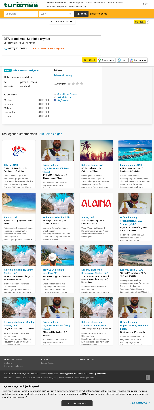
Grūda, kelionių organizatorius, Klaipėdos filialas (134, 325)
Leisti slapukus (77, 403)
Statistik (90, 374)
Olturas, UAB (11, 165)
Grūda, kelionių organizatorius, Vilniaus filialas (56, 168)
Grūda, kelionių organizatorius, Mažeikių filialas (56, 325)
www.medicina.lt (66, 378)
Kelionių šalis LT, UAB (131, 269)
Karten (89, 2)
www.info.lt (9, 378)
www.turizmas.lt (35, 378)
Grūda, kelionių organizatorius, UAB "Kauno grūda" (131, 221)
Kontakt (34, 374)
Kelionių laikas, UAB (92, 165)
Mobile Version (86, 360)
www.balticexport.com (84, 378)
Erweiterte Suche (98, 14)
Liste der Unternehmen (62, 22)
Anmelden (101, 374)
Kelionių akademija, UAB (56, 217)
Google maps (106, 60)
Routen (51, 363)
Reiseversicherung (63, 75)
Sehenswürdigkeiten (57, 6)
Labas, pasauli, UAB (131, 165)
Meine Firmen (77, 6)
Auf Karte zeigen (50, 134)
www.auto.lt (21, 378)
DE (145, 3)
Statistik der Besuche (66, 94)
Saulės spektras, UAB (20, 374)
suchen (82, 13)
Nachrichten (100, 2)
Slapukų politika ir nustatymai (72, 374)
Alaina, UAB (87, 217)
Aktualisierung (63, 97)
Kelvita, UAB (10, 217)
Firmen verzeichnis (57, 2)
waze (122, 60)
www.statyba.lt (50, 378)
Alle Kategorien (76, 2)
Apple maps (138, 60)
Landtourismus (115, 2)
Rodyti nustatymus (139, 403)
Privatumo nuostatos (49, 374)
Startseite (8, 363)
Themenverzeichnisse (13, 366)
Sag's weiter (61, 100)
